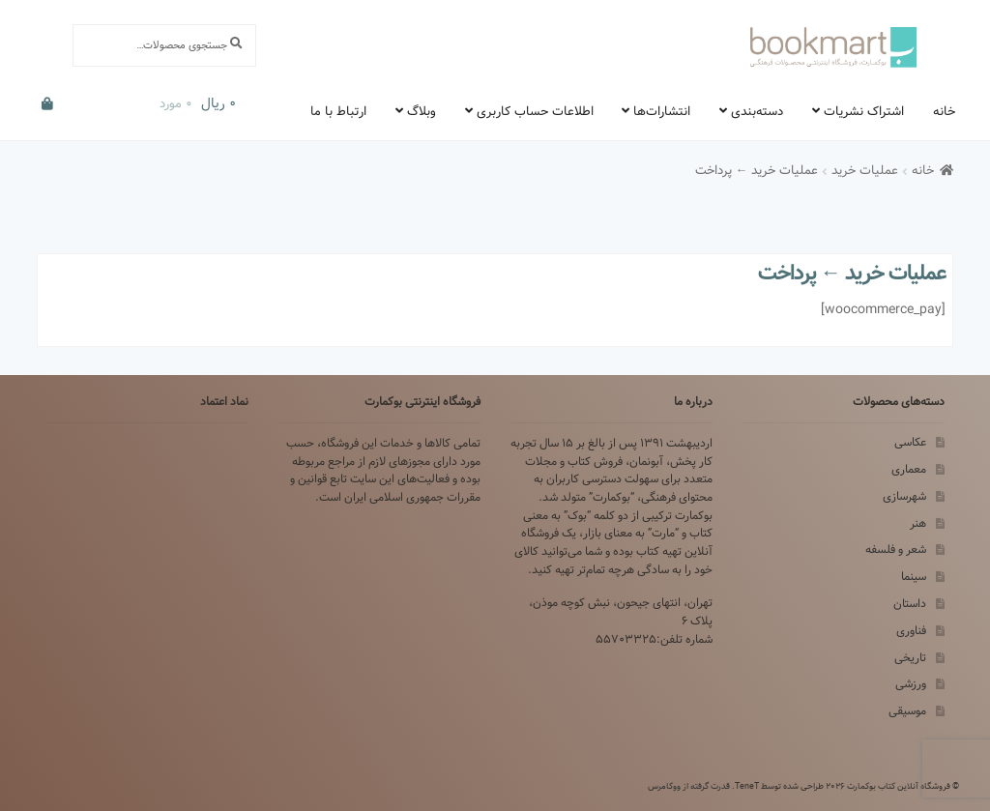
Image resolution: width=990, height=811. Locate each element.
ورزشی (910, 684)
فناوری (911, 631)
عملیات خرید (864, 170)
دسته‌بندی (757, 111)
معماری (908, 469)
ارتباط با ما (338, 111)
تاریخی (910, 658)
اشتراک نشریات (864, 111)
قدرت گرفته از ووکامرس (689, 786)
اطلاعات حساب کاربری (535, 111)
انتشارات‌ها (661, 111)
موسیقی (907, 711)
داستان (909, 603)
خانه (944, 111)
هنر (918, 523)
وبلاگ (421, 111)
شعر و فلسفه (895, 549)
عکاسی (910, 442)
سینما (913, 576)
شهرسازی (904, 496)
